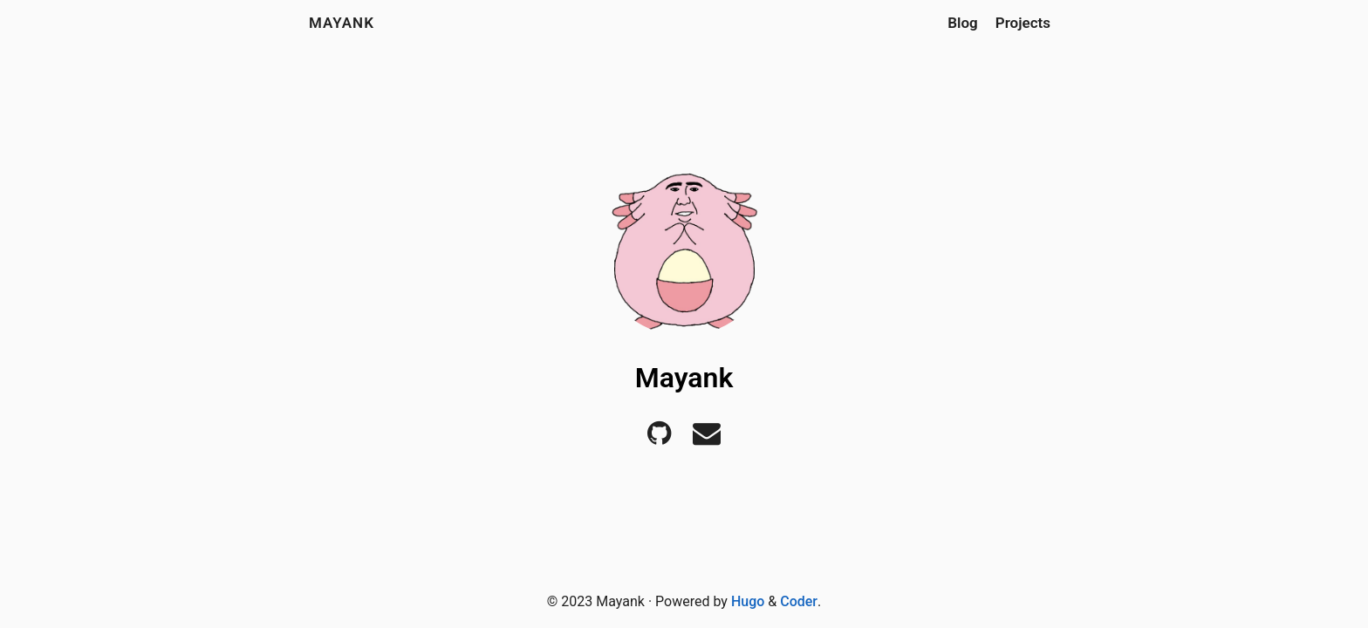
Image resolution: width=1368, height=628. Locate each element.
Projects (1022, 22)
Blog (962, 22)
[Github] (659, 438)
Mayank (341, 22)
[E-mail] (707, 438)
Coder (798, 601)
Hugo (747, 601)
